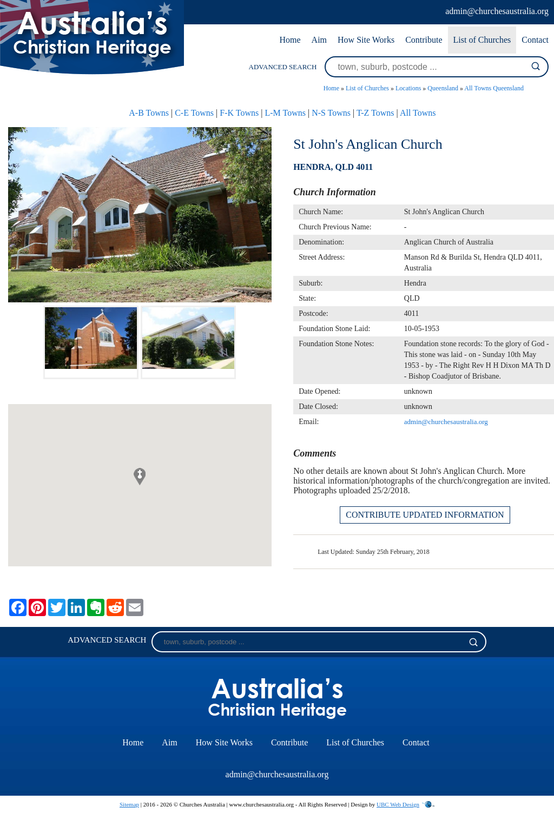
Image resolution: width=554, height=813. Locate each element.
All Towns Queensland (494, 88)
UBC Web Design (398, 804)
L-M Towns (285, 112)
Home (289, 39)
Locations (408, 88)
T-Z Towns (375, 112)
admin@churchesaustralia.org (497, 11)
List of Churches (482, 39)
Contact (535, 39)
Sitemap (129, 804)
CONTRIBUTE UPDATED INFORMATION (425, 514)
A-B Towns (149, 112)
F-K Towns (239, 112)
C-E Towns (194, 112)
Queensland (442, 88)
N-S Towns (331, 112)
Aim (319, 39)
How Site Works (366, 39)
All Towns (418, 112)
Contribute (423, 39)
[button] (140, 476)
